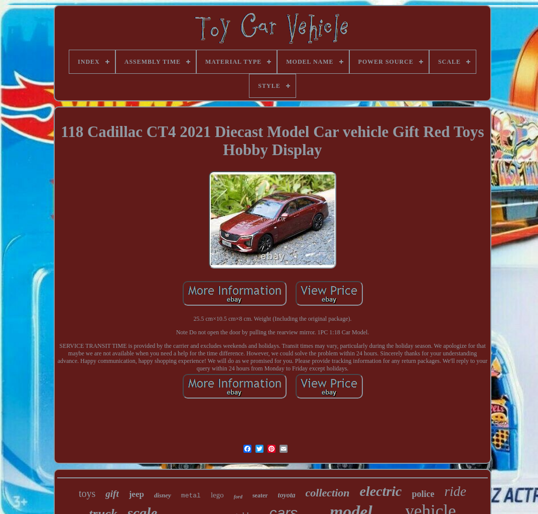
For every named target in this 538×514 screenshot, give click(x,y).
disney (162, 495)
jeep (136, 494)
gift (111, 493)
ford (238, 496)
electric (381, 491)
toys (87, 493)
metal (191, 495)
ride (456, 491)
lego (217, 495)
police (423, 494)
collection (328, 492)
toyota (287, 495)
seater (260, 495)
